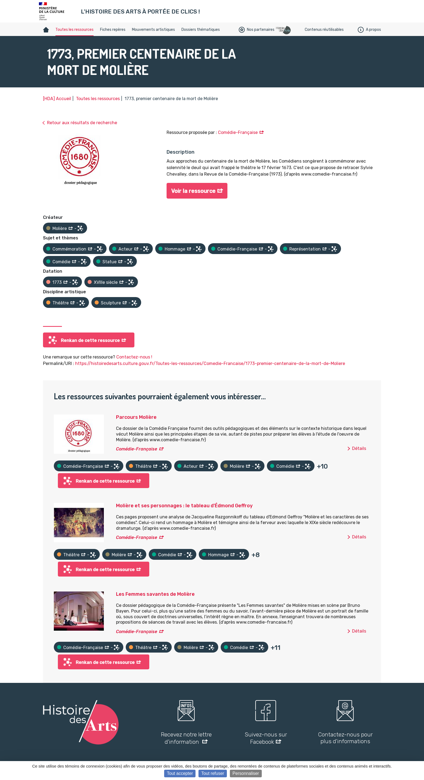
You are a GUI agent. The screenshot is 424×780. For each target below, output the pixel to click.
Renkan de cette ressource (90, 340)
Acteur (125, 249)
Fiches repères (112, 29)
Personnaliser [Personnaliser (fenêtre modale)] (246, 773)
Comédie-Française (238, 132)
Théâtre (60, 302)
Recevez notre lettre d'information (186, 738)
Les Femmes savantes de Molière (155, 594)
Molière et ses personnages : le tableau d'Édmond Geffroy (184, 506)
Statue (109, 261)
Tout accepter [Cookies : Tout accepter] (180, 773)
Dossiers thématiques (200, 29)
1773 (57, 282)
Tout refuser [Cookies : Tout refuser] (212, 773)
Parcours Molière (136, 417)
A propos (369, 30)
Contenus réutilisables (324, 29)
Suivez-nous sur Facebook (266, 738)
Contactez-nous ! (134, 357)
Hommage (175, 249)
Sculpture (111, 302)
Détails (359, 448)
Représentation (305, 249)
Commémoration (69, 249)
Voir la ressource (193, 191)
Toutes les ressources (74, 29)
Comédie (61, 261)
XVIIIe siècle (106, 282)
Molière (59, 228)
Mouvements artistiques (153, 29)
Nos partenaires (256, 30)
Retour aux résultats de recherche (82, 122)
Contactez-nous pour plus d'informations (345, 738)
